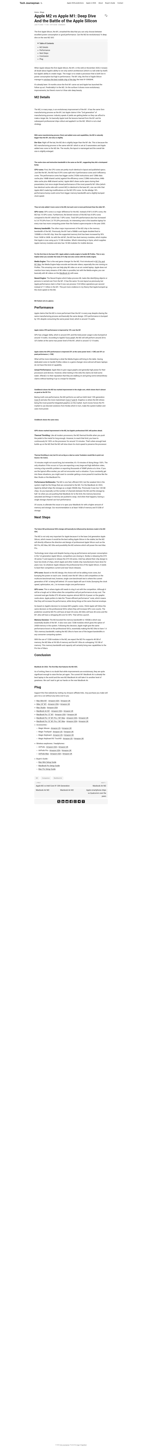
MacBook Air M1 (43, 1345)
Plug (41, 100)
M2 (37, 1412)
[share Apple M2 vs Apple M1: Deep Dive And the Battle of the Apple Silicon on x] (58, 1435)
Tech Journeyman (29, 3)
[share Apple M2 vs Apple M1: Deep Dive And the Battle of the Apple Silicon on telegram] (79, 1435)
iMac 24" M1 (41, 1338)
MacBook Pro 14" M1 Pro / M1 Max (50, 1352)
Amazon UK (65, 1335)
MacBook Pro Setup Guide (49, 1400)
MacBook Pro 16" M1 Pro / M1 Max (50, 1356)
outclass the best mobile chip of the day (59, 121)
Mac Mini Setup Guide (47, 1396)
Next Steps (43, 94)
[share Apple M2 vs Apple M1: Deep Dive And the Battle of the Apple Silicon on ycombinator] (83, 1435)
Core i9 (37, 809)
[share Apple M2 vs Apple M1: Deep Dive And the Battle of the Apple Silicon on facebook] (71, 1435)
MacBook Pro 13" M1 (45, 1349)
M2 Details (43, 88)
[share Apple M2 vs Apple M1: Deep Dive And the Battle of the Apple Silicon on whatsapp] (75, 1435)
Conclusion (44, 97)
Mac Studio (41, 1342)
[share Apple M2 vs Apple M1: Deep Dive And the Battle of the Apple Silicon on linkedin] (62, 1435)
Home (36, 12)
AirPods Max (43, 1388)
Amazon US (55, 1362)
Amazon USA (53, 1335)
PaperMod (84, 1445)
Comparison (46, 1412)
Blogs (42, 12)
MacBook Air (64, 520)
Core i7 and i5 (71, 809)
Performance (44, 91)
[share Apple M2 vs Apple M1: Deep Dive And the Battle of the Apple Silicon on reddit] (67, 1435)
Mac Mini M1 (41, 1335)
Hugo (78, 1445)
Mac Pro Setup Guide (47, 1403)
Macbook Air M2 (42, 1424)
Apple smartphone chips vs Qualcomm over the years (96, 1427)
